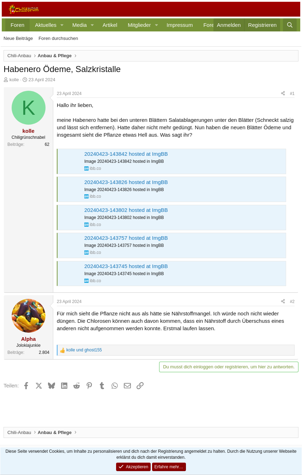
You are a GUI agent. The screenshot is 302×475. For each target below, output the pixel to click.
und (84, 350)
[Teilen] (283, 94)
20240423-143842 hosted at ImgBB (126, 154)
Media (79, 25)
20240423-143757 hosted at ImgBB (126, 238)
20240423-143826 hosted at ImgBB (126, 182)
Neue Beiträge (18, 38)
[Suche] (290, 24)
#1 (292, 93)
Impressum (180, 25)
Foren (17, 25)
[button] (62, 24)
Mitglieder (139, 25)
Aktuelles (45, 25)
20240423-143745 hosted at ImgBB (126, 266)
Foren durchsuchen (58, 38)
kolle (14, 79)
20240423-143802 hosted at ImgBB (126, 210)
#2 (292, 301)
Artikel (110, 25)
